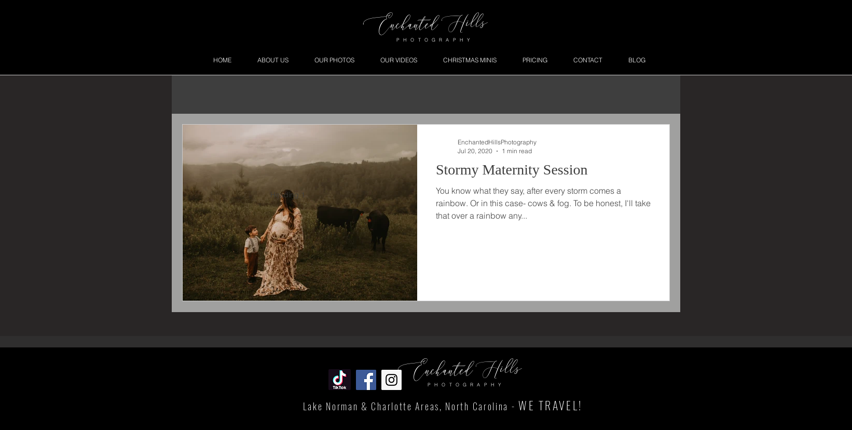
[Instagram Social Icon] (391, 380)
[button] (334, 60)
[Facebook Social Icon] (366, 380)
